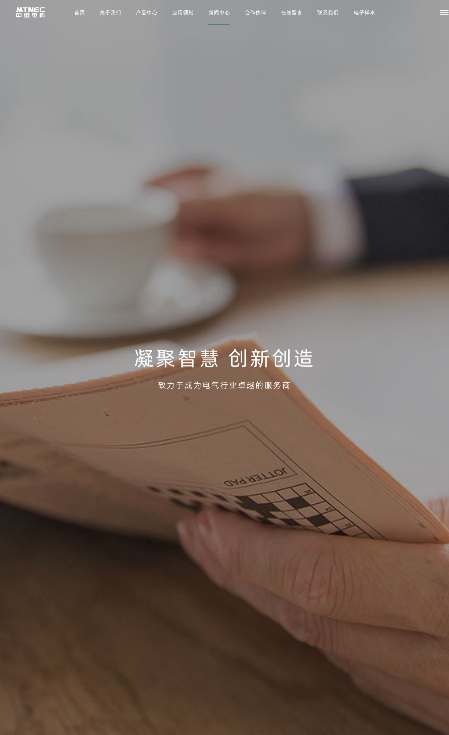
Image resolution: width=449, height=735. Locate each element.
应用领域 (183, 12)
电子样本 (364, 12)
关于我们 (110, 12)
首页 (79, 12)
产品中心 (146, 12)
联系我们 (328, 12)
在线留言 (291, 12)
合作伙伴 (255, 12)
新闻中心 (219, 12)
